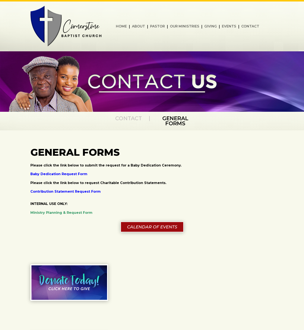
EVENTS (229, 26)
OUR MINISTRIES (184, 26)
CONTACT (250, 26)
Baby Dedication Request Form (58, 174)
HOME (121, 26)
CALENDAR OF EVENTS (152, 226)
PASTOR (157, 26)
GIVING (210, 26)
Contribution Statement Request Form (65, 192)
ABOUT (138, 26)
